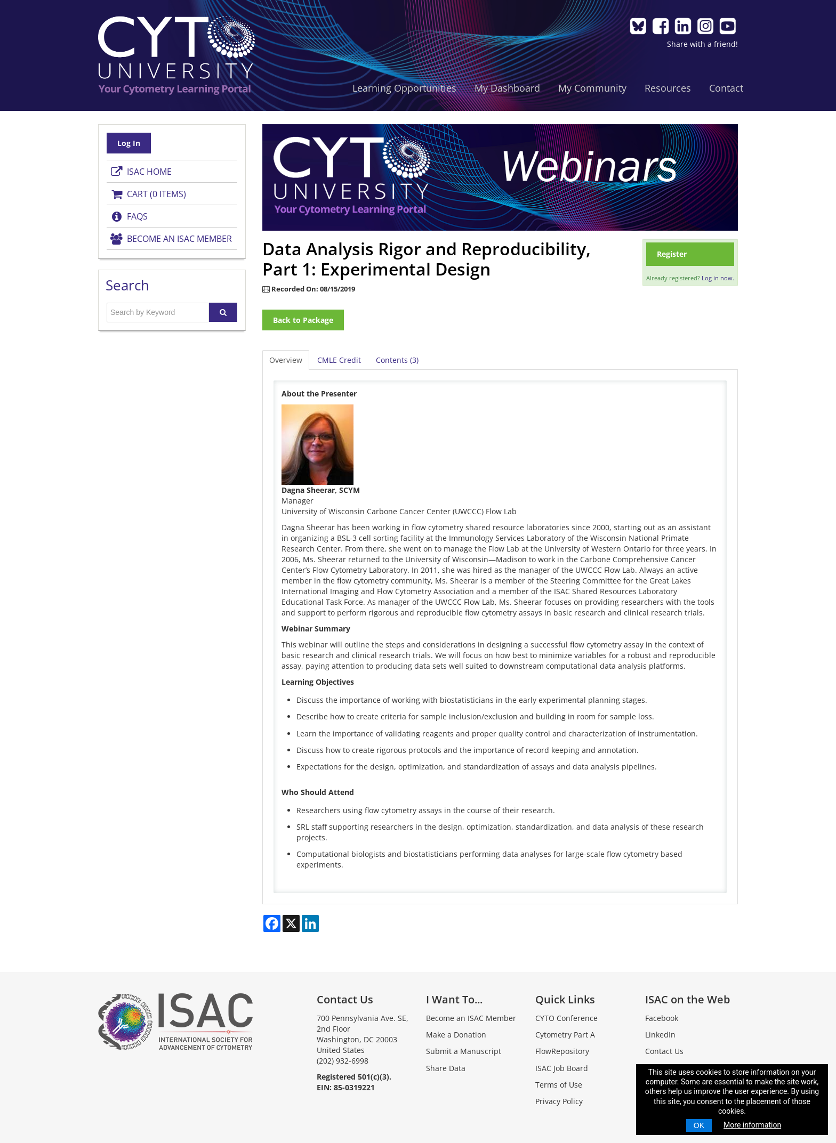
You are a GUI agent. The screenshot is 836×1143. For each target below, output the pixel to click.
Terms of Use (558, 1085)
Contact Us (664, 1051)
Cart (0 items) (148, 194)
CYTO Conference (566, 1018)
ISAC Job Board (561, 1068)
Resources (668, 88)
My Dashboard (507, 88)
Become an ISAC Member (170, 239)
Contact (726, 88)
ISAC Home (140, 171)
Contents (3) (397, 360)
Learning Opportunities (404, 88)
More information (752, 1125)
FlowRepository (562, 1051)
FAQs (128, 216)
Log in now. (718, 278)
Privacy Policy (559, 1101)
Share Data (445, 1068)
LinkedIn (660, 1034)
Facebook (661, 1018)
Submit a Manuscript (463, 1051)
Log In (128, 143)
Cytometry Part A (565, 1034)
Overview (285, 360)
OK (699, 1125)
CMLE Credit (339, 360)
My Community (592, 88)
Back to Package (303, 320)
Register (672, 254)
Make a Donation (456, 1034)
